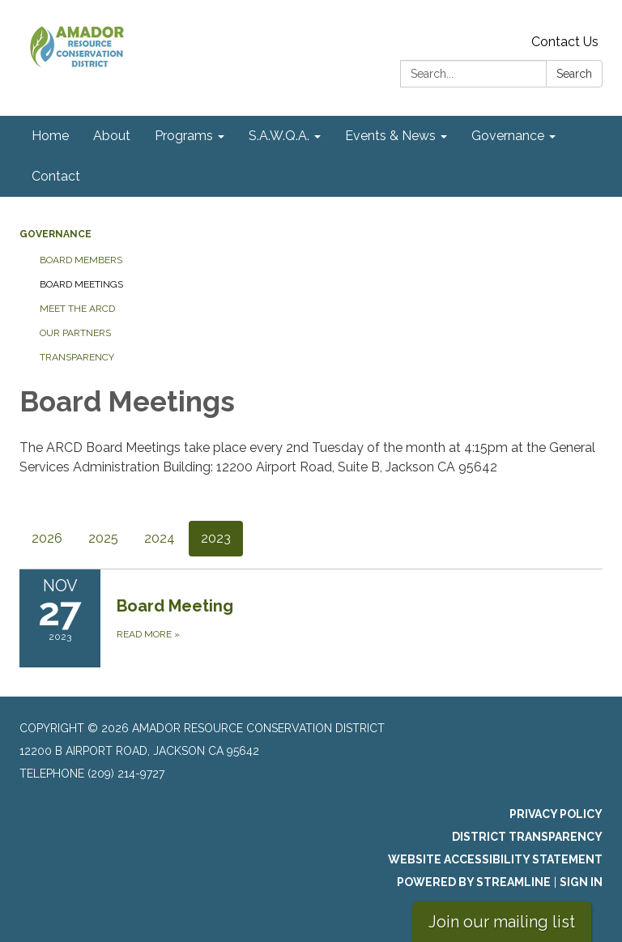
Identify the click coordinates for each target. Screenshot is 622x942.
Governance (55, 234)
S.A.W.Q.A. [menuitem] (279, 135)
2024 (159, 538)
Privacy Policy (556, 814)
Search (574, 73)
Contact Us (565, 41)
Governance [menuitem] (507, 135)
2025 (103, 538)
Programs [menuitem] (184, 135)
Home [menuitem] (50, 135)
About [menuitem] (111, 135)
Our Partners (75, 333)
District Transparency (527, 836)
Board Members (81, 260)
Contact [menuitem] (56, 176)
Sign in (581, 882)
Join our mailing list (501, 921)
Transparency (77, 357)
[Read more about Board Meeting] (311, 618)
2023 (216, 538)
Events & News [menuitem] (390, 135)
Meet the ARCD (77, 308)
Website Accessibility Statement (495, 859)
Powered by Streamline (474, 882)
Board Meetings (81, 284)
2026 (47, 538)
